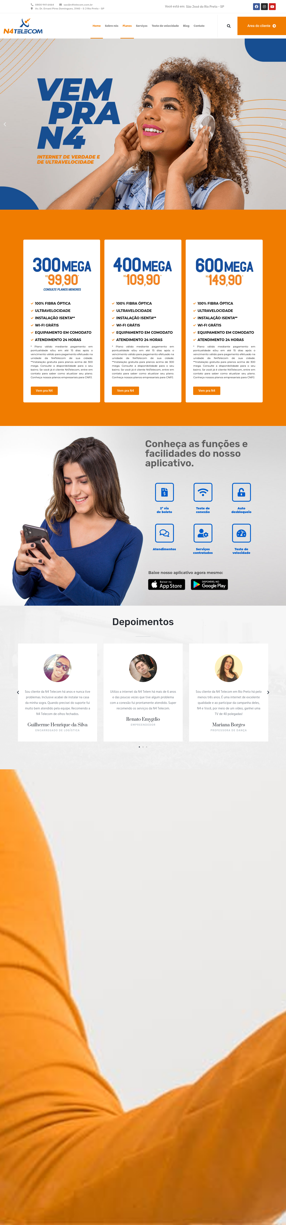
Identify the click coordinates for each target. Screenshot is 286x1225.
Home (97, 25)
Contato (199, 25)
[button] (229, 26)
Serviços (142, 25)
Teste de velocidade (165, 25)
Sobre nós (112, 25)
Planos (127, 25)
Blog (186, 25)
